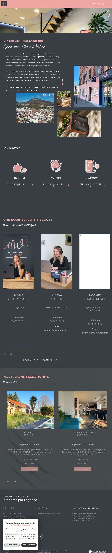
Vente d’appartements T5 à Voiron (84, 516)
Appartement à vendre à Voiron (14, 516)
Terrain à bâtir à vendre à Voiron (14, 518)
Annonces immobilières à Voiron (48, 514)
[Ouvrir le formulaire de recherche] (96, 3)
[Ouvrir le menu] (108, 4)
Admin (67, 551)
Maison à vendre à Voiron (12, 514)
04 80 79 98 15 (10, 536)
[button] (11, 354)
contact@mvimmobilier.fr (14, 539)
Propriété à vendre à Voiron (13, 520)
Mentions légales (59, 551)
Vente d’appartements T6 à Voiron (84, 514)
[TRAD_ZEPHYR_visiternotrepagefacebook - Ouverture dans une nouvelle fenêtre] (28, 536)
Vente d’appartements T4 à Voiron (84, 518)
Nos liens (73, 551)
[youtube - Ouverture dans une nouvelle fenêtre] (40, 536)
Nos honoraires (40, 551)
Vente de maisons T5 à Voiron (82, 520)
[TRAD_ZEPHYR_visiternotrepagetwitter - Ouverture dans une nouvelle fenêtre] (34, 536)
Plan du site (49, 551)
